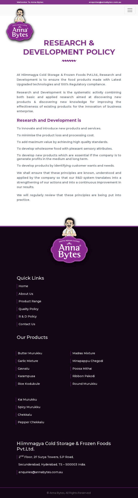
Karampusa (26, 376)
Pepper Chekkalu (31, 422)
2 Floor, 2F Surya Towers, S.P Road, (46, 457)
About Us (26, 294)
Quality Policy (28, 309)
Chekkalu (25, 415)
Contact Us (27, 324)
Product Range (30, 301)
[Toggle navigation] (130, 10)
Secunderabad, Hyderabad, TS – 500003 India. (52, 464)
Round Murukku (84, 384)
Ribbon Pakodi (83, 376)
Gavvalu (23, 368)
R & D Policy (28, 316)
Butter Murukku (30, 353)
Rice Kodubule (29, 384)
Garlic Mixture (28, 361)
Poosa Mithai (82, 368)
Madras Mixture (83, 353)
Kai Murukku (27, 399)
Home (23, 286)
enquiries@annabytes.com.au (105, 2)
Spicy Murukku (29, 407)
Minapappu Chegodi (87, 361)
